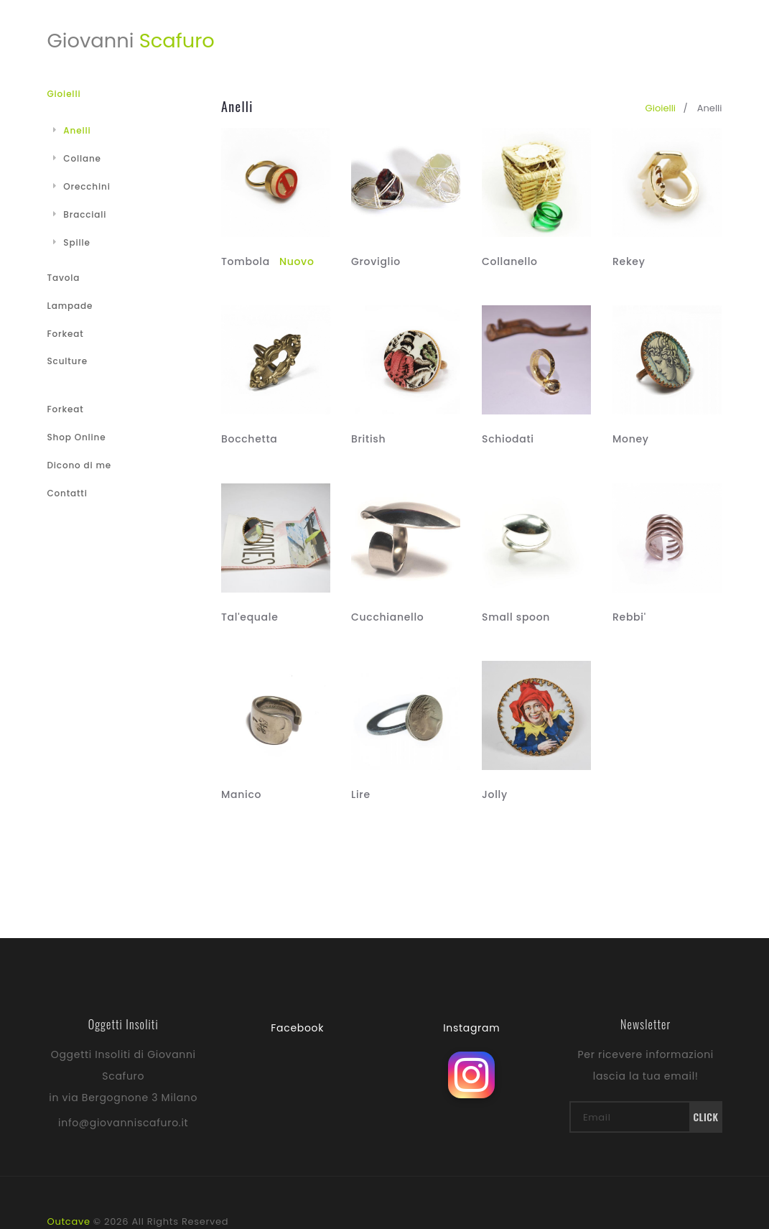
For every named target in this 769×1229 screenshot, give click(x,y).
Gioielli (64, 94)
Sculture (67, 361)
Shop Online (76, 437)
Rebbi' (629, 617)
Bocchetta (249, 439)
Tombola (267, 261)
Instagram (471, 1028)
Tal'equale (250, 617)
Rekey (629, 261)
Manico (241, 794)
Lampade (70, 306)
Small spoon (516, 617)
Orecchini (82, 186)
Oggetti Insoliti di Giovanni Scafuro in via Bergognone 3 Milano (123, 1076)
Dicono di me (79, 465)
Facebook (297, 1028)
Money (630, 439)
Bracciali (80, 214)
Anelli (72, 130)
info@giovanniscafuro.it (123, 1123)
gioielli (661, 108)
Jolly (495, 794)
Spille (71, 242)
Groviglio (376, 261)
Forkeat (65, 334)
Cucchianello (387, 617)
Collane (77, 158)
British (368, 439)
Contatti (67, 493)
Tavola (63, 278)
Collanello (510, 261)
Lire (360, 794)
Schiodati (508, 439)
